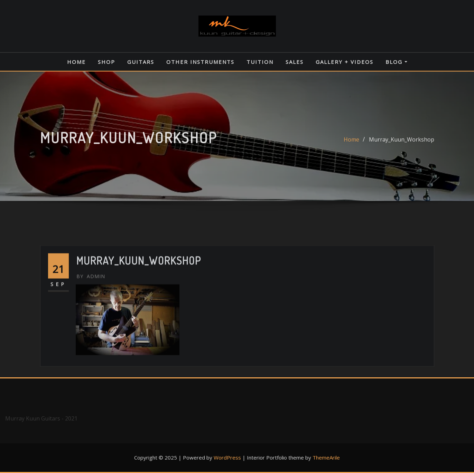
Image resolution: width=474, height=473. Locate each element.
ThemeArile (326, 457)
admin (90, 298)
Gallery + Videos (344, 61)
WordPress (227, 457)
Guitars (140, 61)
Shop (106, 61)
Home (76, 61)
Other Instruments (200, 61)
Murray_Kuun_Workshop (401, 143)
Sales (295, 61)
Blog (396, 61)
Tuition (260, 61)
